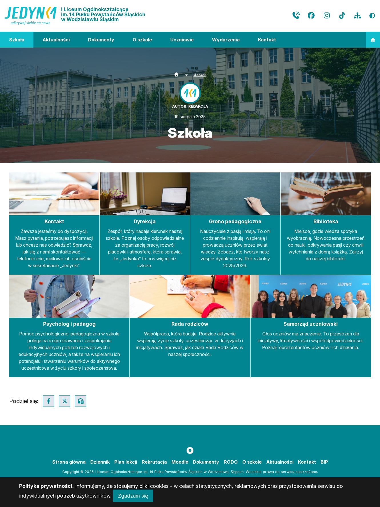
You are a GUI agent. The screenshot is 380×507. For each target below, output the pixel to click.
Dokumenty (101, 40)
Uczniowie (182, 40)
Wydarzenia (226, 40)
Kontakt (267, 40)
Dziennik (100, 462)
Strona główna (69, 462)
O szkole (142, 40)
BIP (324, 462)
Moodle (179, 462)
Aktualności (56, 40)
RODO (231, 462)
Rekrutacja (154, 462)
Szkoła (16, 40)
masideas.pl (208, 481)
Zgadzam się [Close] (133, 500)
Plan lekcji (125, 462)
